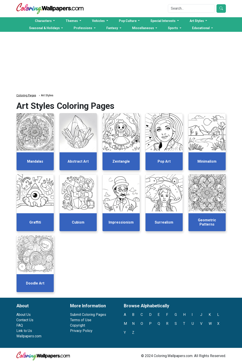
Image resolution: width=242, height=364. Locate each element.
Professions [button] (83, 28)
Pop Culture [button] (128, 21)
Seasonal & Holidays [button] (44, 28)
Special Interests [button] (163, 21)
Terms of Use (80, 320)
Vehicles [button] (98, 21)
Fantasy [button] (112, 28)
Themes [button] (72, 21)
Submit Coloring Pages (88, 314)
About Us (23, 314)
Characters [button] (43, 21)
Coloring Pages (26, 95)
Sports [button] (173, 28)
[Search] (191, 8)
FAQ (19, 325)
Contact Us (24, 320)
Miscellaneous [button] (143, 28)
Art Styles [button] (197, 21)
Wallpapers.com (28, 336)
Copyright (77, 325)
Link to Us (24, 331)
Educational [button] (201, 28)
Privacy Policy (81, 331)
